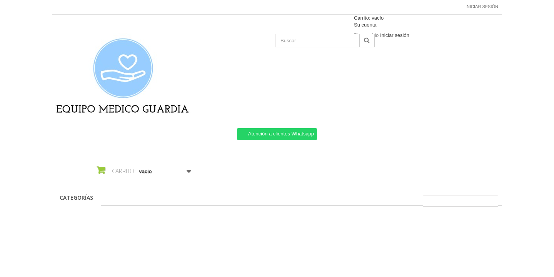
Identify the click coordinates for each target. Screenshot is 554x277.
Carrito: (369, 18)
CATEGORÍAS (76, 197)
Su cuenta (365, 25)
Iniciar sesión (482, 6)
